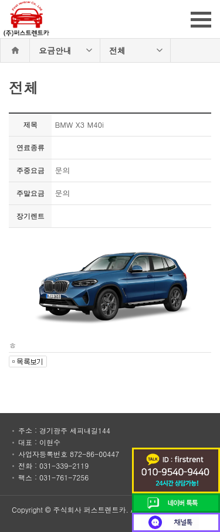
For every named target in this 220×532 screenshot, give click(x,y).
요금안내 (55, 50)
